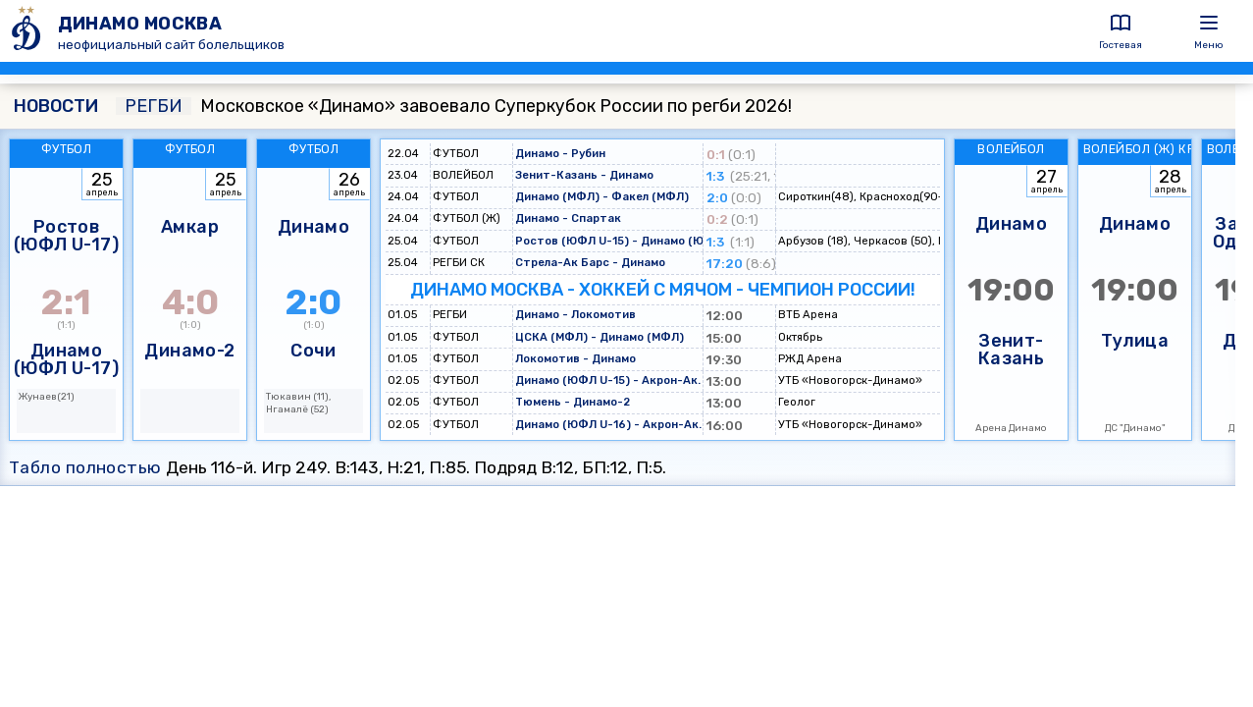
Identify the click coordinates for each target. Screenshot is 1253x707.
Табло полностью (85, 467)
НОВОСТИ (56, 106)
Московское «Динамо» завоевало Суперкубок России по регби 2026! (454, 106)
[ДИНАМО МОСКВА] (29, 31)
